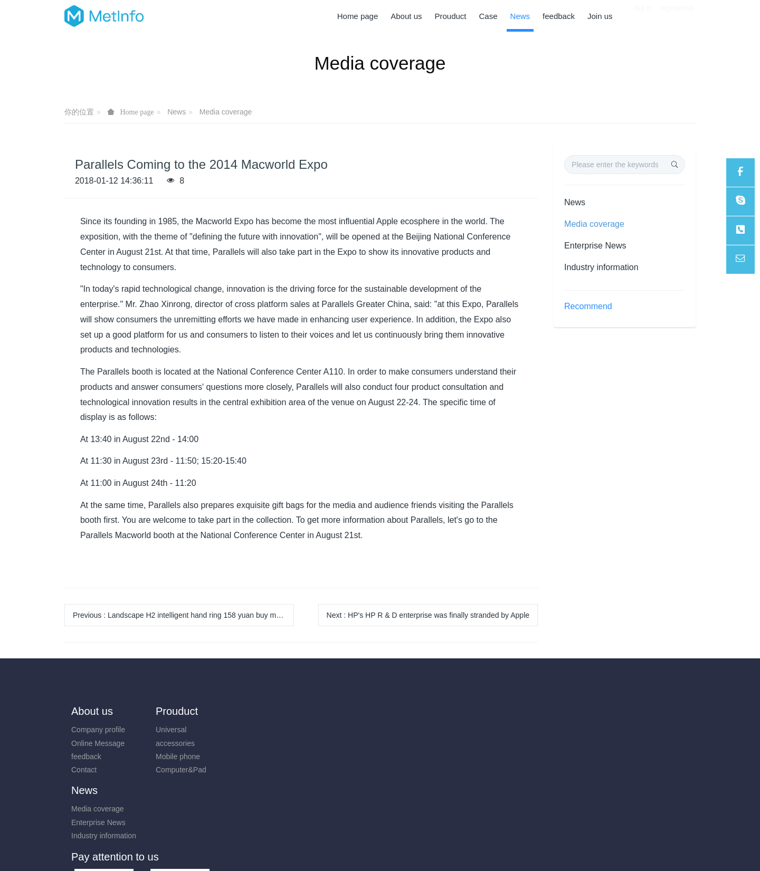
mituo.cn (443, 848)
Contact (84, 769)
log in (643, 16)
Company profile (98, 729)
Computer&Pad (175, 769)
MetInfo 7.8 (363, 848)
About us (92, 711)
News (176, 112)
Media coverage (226, 112)
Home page (357, 16)
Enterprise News (595, 245)
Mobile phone (172, 756)
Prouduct (171, 711)
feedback (86, 756)
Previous (183, 615)
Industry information (601, 267)
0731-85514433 (589, 735)
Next (428, 615)
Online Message (98, 743)
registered (676, 16)
